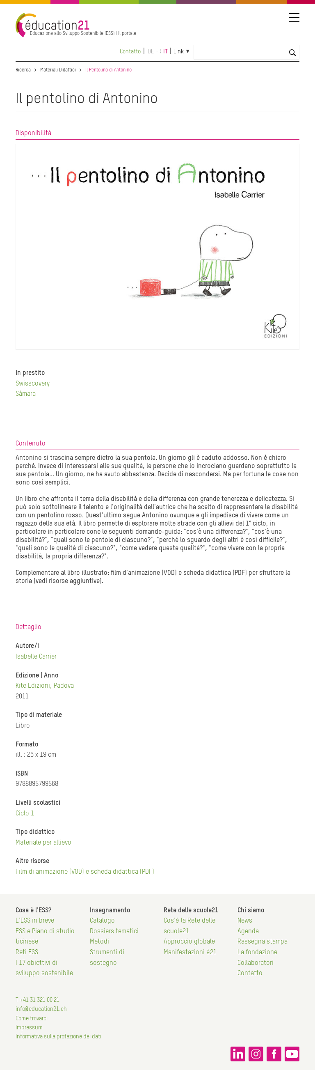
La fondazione (257, 952)
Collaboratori (255, 963)
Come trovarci (32, 1019)
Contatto (130, 52)
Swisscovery (33, 384)
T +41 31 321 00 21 (37, 1000)
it (165, 52)
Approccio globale (189, 942)
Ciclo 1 (25, 814)
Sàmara (26, 394)
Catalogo (102, 921)
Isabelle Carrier (36, 657)
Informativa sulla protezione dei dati (58, 1037)
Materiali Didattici (58, 70)
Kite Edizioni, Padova (45, 686)
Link (178, 52)
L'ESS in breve (35, 921)
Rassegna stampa (262, 942)
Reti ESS (27, 952)
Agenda (248, 931)
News (244, 921)
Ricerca (23, 70)
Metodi (99, 942)
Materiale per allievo (43, 843)
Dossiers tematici (114, 931)
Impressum (29, 1028)
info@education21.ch (41, 1009)
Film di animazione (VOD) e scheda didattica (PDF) (85, 872)
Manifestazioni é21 (190, 952)
